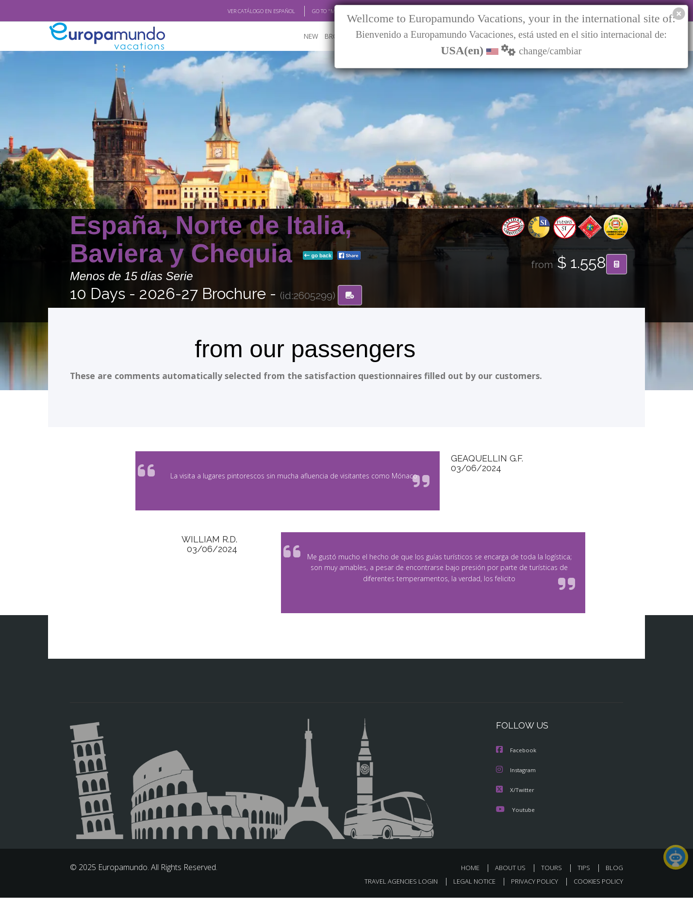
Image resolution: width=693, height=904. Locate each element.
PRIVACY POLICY (530, 887)
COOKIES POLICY (596, 887)
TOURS (553, 873)
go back (317, 256)
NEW (301, 36)
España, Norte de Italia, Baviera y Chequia (211, 239)
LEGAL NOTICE (468, 887)
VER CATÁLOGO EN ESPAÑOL (239, 11)
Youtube (515, 815)
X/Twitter (515, 796)
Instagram (517, 776)
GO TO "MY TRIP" (316, 11)
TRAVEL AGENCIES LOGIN (391, 887)
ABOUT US (513, 873)
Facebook (517, 757)
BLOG (614, 873)
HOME (473, 873)
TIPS (585, 873)
